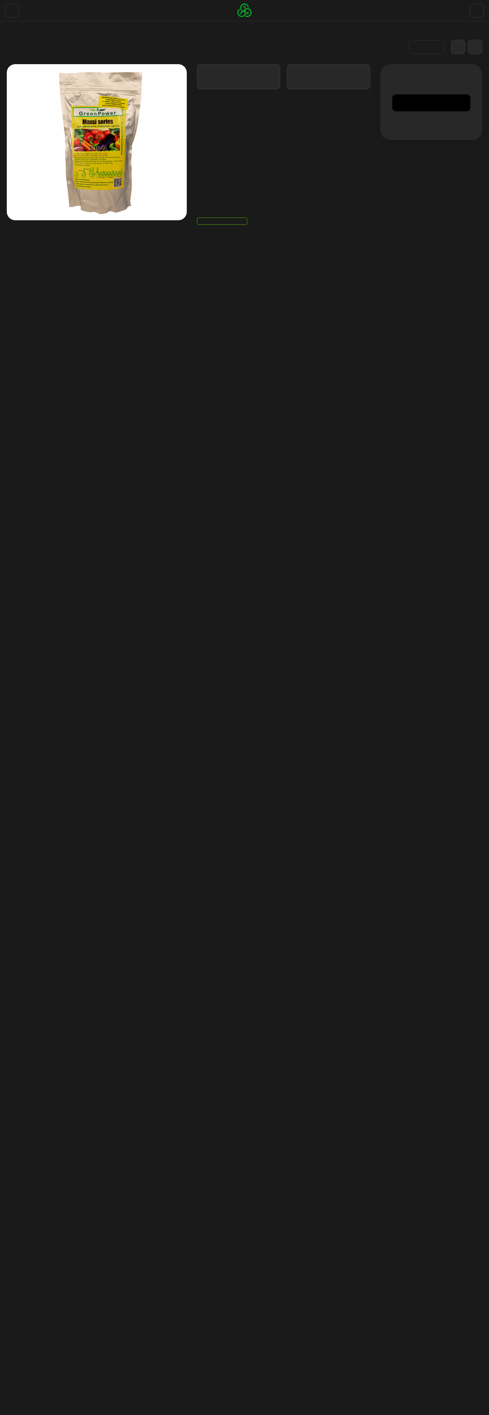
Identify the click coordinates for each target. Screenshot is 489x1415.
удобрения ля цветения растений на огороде (382, 971)
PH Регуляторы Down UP (278, 1356)
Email (13, 661)
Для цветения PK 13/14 (237, 1108)
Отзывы (98, 8)
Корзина (340, 1323)
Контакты (18, 8)
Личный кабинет (349, 1332)
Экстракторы (266, 1365)
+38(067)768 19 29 (456, 8)
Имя (12, 628)
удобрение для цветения (52, 971)
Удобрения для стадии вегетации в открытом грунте (44, 1115)
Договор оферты (133, 8)
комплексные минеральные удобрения (117, 979)
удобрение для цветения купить (174, 971)
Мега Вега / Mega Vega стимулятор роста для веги (145, 1112)
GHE (256, 1323)
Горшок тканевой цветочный (282, 1382)
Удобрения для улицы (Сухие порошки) (70, 53)
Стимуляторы (266, 1347)
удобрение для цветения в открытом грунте (270, 971)
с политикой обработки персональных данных (322, 1269)
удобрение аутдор (108, 971)
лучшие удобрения (191, 979)
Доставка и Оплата (59, 8)
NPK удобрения (268, 1374)
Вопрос (16, 695)
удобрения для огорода (36, 979)
